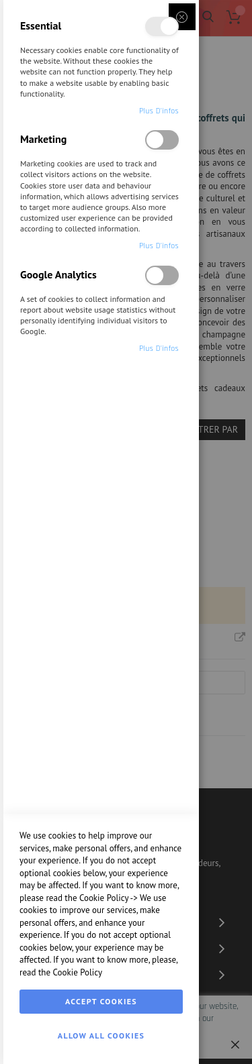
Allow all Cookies (101, 1035)
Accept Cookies (101, 1001)
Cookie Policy (103, 898)
